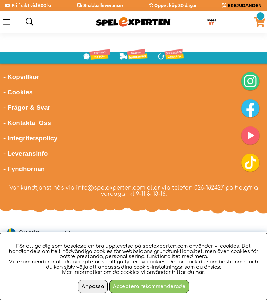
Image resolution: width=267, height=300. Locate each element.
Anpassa (93, 286)
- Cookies (18, 92)
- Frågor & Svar (26, 107)
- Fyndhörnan (24, 168)
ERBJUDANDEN (245, 5)
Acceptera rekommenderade (149, 286)
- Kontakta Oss (27, 122)
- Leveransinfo (25, 153)
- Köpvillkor (21, 76)
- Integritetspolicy (30, 138)
